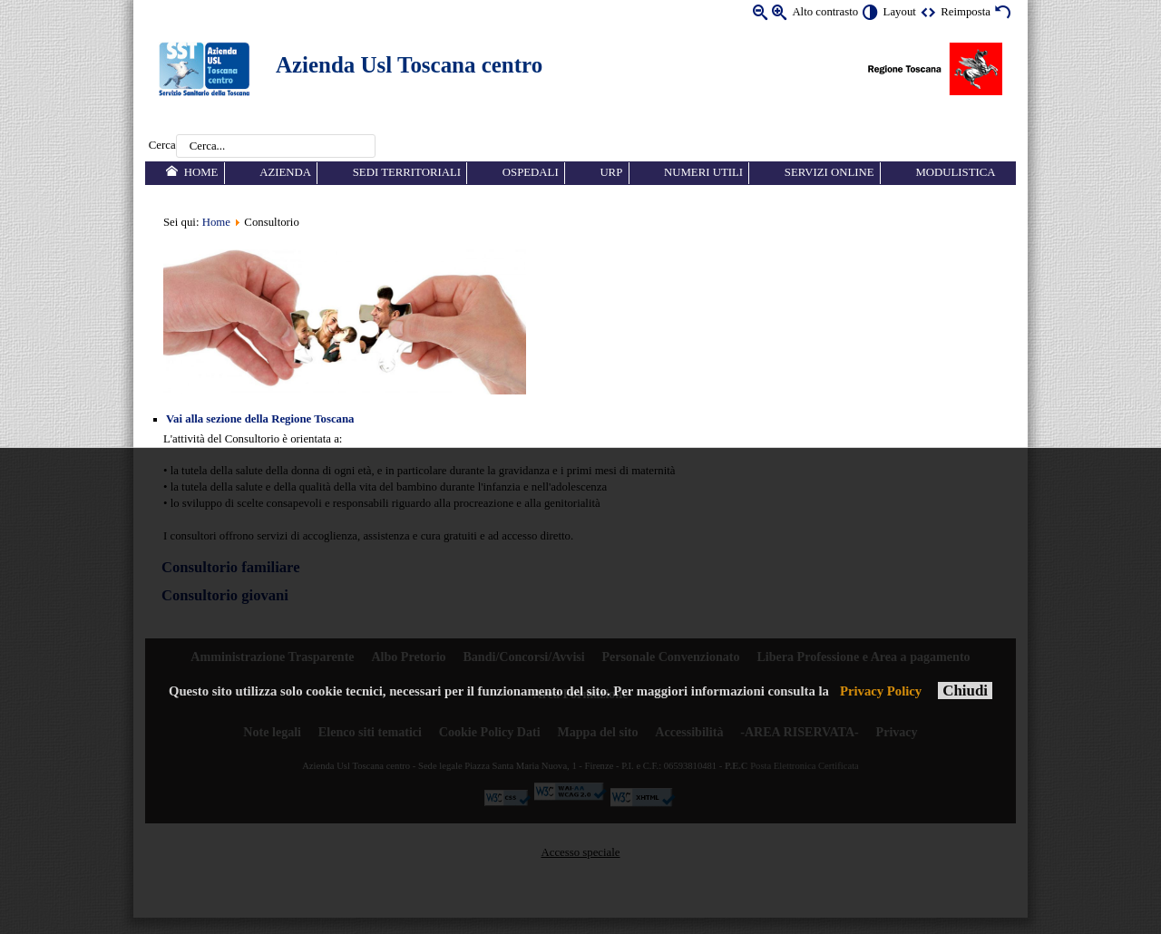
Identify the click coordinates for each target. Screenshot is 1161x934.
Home (216, 222)
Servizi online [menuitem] (829, 172)
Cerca (162, 146)
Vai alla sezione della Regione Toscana (260, 419)
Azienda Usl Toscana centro (409, 65)
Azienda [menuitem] (285, 172)
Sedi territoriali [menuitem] (407, 172)
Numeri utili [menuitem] (703, 172)
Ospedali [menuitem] (530, 172)
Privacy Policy (881, 691)
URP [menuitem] (611, 172)
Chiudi (965, 690)
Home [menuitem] (201, 172)
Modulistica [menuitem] (955, 172)
